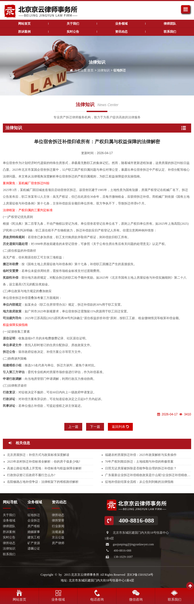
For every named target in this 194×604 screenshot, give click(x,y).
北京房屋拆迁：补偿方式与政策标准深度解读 (38, 455)
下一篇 (95, 427)
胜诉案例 (24, 31)
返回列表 (120, 427)
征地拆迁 (119, 70)
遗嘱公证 (33, 548)
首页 (90, 70)
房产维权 (33, 526)
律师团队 (170, 23)
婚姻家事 (33, 532)
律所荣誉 (58, 520)
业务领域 (121, 23)
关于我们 (73, 23)
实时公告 (73, 31)
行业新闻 (58, 526)
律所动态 (9, 543)
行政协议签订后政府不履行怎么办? (31, 475)
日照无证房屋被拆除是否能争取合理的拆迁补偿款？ (141, 468)
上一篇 (73, 427)
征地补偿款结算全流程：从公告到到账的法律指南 (139, 482)
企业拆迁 (33, 520)
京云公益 (58, 537)
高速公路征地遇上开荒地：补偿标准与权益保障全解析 (44, 468)
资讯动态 (121, 31)
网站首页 (19, 599)
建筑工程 (33, 537)
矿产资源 (33, 543)
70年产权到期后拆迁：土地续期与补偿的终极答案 (139, 461)
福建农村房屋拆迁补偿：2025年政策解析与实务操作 (141, 455)
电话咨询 (97, 599)
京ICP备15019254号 (140, 574)
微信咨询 (136, 599)
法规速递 (58, 532)
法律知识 (103, 70)
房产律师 (58, 543)
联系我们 (170, 31)
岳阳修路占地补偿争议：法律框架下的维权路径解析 (43, 482)
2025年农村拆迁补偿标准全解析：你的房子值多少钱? (43, 461)
